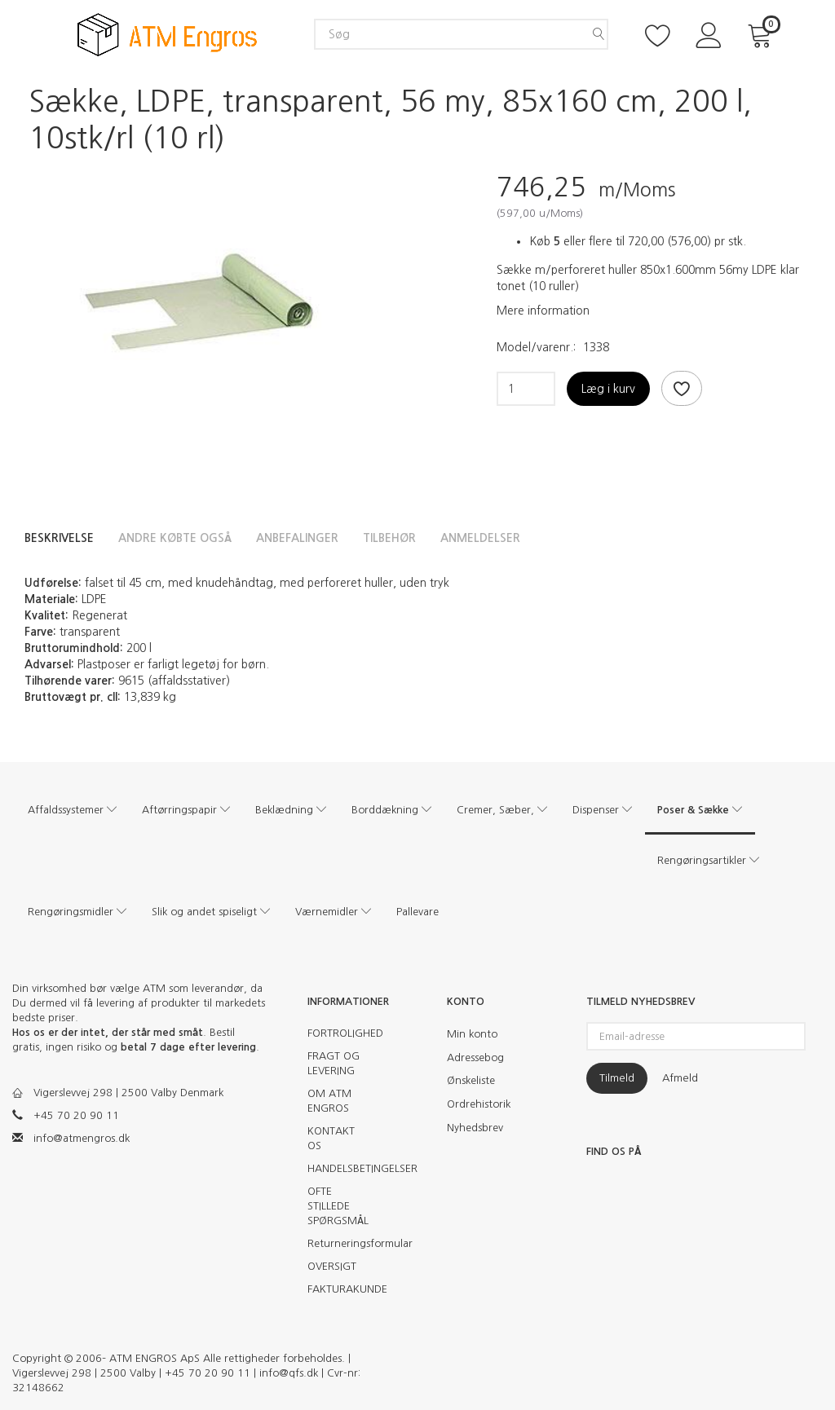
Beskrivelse (59, 538)
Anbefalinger (297, 538)
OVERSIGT (331, 1266)
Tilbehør (389, 538)
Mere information (543, 310)
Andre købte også (175, 538)
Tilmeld (616, 1078)
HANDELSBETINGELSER (343, 1168)
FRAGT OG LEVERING (333, 1063)
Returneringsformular (343, 1243)
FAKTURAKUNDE (343, 1289)
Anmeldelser (480, 538)
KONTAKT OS (331, 1138)
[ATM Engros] (167, 33)
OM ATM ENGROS (329, 1100)
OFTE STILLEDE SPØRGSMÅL (338, 1206)
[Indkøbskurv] (762, 33)
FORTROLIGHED (343, 1033)
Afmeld (680, 1078)
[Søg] (598, 34)
